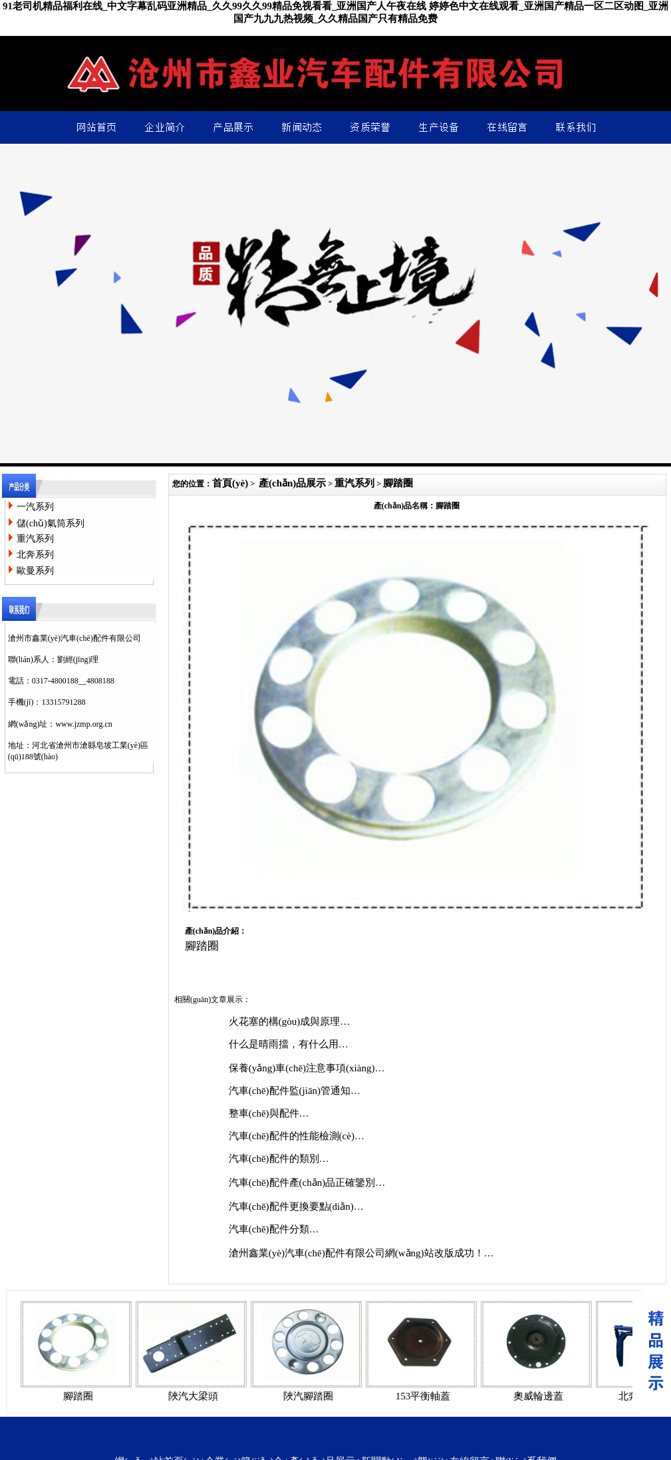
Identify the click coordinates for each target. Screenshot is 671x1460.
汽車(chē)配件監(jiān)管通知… (294, 1090)
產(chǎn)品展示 (292, 483)
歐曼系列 (35, 571)
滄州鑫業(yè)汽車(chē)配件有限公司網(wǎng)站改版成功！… (361, 1253)
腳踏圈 (398, 483)
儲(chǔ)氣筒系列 (50, 523)
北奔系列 (35, 555)
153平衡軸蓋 (423, 1396)
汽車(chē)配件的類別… (279, 1158)
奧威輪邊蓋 (538, 1396)
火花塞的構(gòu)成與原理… (289, 1021)
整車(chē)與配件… (269, 1113)
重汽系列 (35, 539)
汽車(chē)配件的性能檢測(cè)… (296, 1136)
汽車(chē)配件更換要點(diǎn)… (296, 1206)
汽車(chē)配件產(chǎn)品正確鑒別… (307, 1182)
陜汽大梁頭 (193, 1396)
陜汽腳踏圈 (308, 1396)
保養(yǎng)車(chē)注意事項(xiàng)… (307, 1068)
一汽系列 (35, 507)
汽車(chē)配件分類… (274, 1229)
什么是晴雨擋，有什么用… (288, 1044)
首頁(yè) (230, 483)
